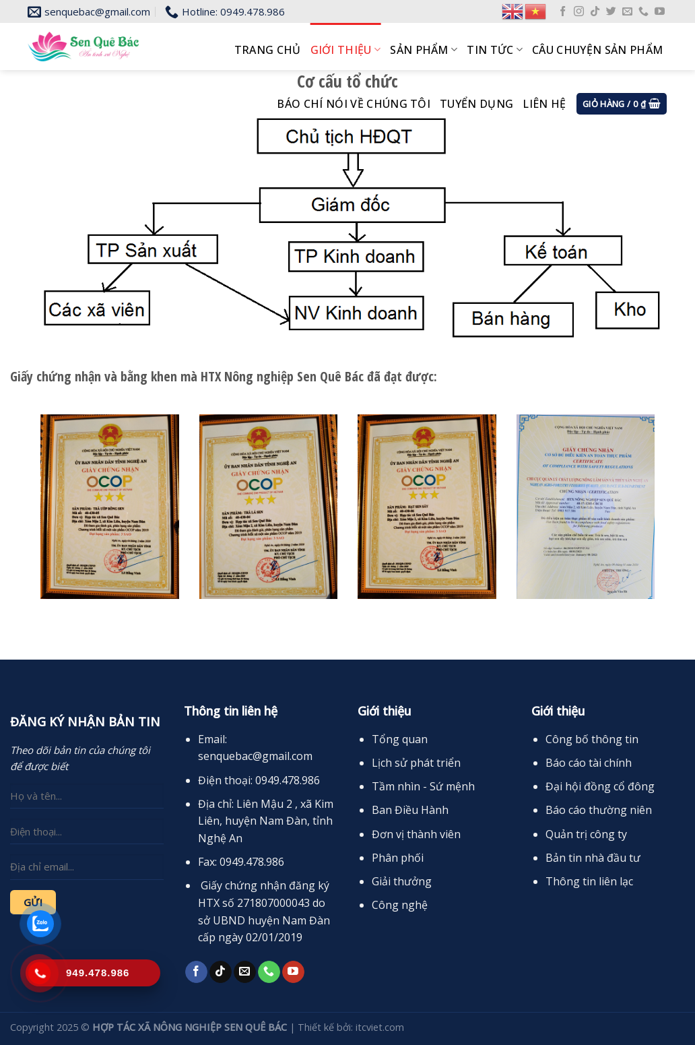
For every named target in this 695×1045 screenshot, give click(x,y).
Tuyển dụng (476, 103)
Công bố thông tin (591, 739)
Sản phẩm (423, 49)
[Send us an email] (627, 12)
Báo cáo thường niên (598, 809)
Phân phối (398, 857)
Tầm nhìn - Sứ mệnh (423, 786)
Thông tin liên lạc (589, 881)
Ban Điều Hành (410, 809)
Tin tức (495, 49)
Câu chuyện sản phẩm (597, 49)
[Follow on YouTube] (660, 12)
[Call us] (643, 12)
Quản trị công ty (586, 834)
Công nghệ (400, 904)
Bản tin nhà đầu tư (592, 857)
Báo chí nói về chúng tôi (353, 103)
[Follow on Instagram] (579, 12)
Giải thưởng (402, 881)
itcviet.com (380, 1027)
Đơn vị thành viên (416, 834)
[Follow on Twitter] (611, 12)
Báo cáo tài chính (588, 762)
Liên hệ (544, 103)
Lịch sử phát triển (416, 762)
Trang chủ (267, 49)
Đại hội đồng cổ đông (600, 786)
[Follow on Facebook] (563, 12)
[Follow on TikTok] (595, 12)
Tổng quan (400, 739)
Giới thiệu (345, 49)
